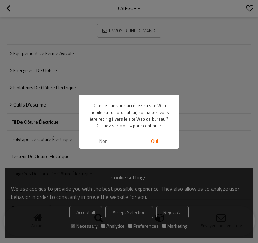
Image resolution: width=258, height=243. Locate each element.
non (103, 141)
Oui (154, 141)
